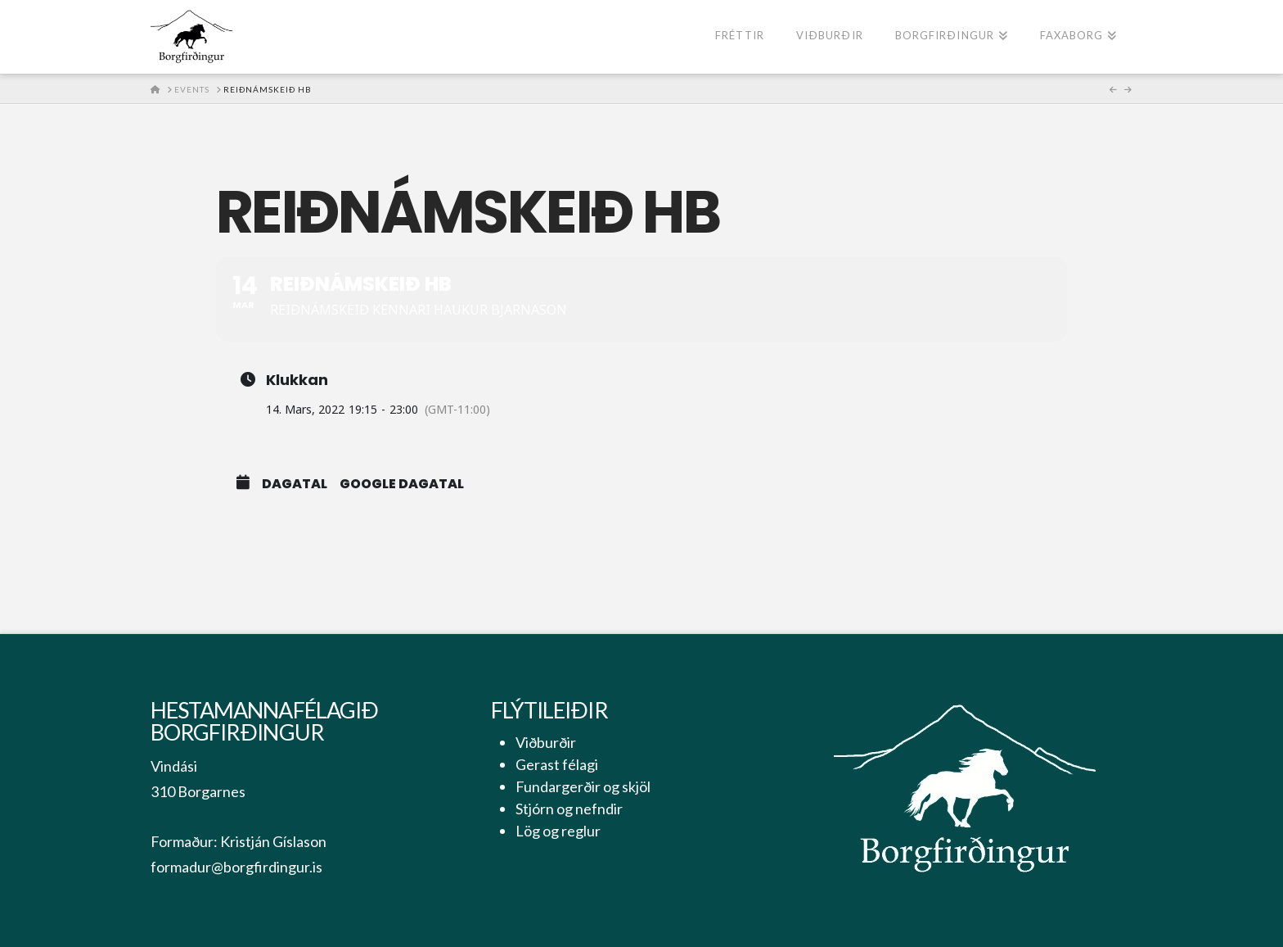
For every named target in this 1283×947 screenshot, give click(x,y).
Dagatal (294, 484)
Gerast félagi (556, 764)
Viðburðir (545, 742)
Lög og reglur (558, 831)
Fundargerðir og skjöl (583, 786)
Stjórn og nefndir (569, 809)
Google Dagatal (402, 484)
